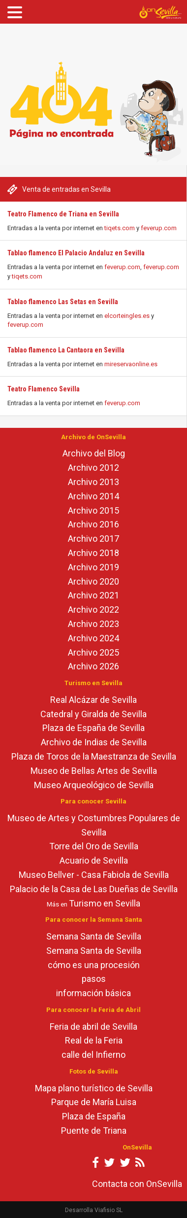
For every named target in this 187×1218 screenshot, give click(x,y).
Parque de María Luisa (93, 1102)
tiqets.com (119, 228)
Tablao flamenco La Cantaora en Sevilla (66, 350)
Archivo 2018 (93, 553)
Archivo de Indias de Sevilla (94, 742)
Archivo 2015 (93, 510)
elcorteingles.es (127, 315)
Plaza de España (93, 1116)
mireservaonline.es (130, 364)
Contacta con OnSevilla (137, 1184)
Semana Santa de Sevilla (93, 936)
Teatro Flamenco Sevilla (43, 389)
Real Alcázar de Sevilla (93, 700)
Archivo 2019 (93, 567)
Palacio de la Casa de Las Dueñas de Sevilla (94, 889)
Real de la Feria (94, 1040)
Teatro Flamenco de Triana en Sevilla (63, 214)
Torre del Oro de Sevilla (93, 846)
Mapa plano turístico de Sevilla (94, 1088)
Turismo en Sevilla (104, 903)
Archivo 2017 (93, 538)
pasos (94, 979)
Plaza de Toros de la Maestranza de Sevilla (93, 756)
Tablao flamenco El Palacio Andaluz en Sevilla (76, 253)
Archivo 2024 (93, 638)
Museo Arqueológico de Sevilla (94, 785)
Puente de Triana (93, 1130)
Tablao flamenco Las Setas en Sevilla (62, 302)
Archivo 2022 (93, 609)
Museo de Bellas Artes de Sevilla (94, 771)
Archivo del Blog (93, 453)
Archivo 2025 (93, 652)
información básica (93, 993)
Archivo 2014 (93, 496)
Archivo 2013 (93, 482)
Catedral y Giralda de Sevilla (93, 714)
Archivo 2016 (93, 524)
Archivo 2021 (93, 595)
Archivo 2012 (93, 467)
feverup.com (159, 228)
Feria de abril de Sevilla (93, 1026)
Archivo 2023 (93, 624)
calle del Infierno (93, 1054)
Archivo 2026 (93, 666)
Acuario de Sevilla (94, 860)
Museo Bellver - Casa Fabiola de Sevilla (94, 875)
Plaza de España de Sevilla (93, 728)
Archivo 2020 (93, 581)
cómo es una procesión (94, 965)
